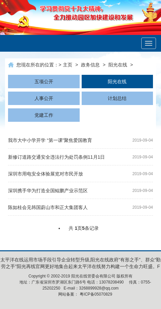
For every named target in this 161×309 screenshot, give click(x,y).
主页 (67, 64)
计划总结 (117, 98)
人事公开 (43, 98)
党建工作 (43, 115)
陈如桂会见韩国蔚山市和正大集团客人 (48, 207)
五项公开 (43, 81)
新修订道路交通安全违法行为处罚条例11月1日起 (56, 158)
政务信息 (90, 64)
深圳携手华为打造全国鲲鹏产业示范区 (48, 190)
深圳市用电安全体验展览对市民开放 (45, 173)
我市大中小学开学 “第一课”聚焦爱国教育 (50, 140)
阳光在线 (117, 64)
